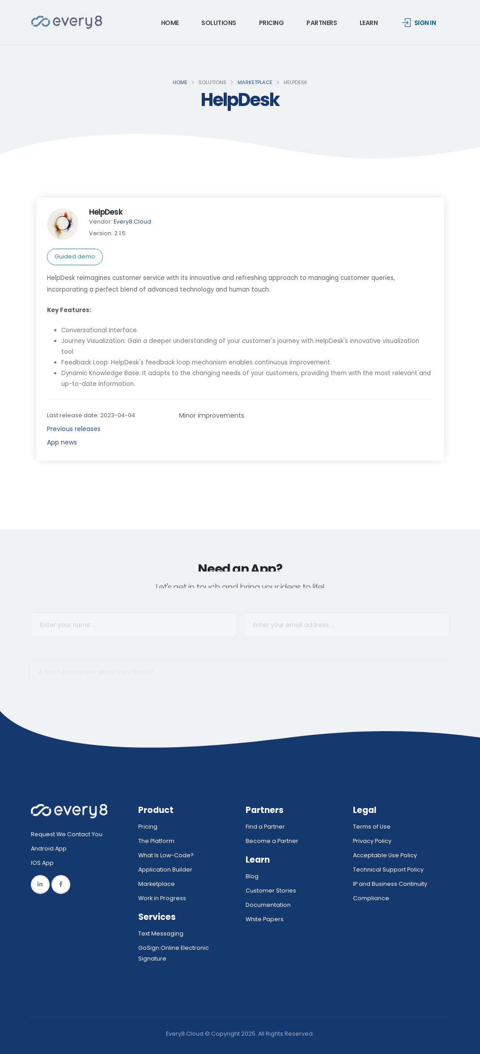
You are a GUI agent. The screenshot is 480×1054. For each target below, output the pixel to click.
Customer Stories (271, 890)
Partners (321, 22)
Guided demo (75, 256)
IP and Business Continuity (390, 884)
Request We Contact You (66, 834)
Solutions (218, 22)
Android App (49, 848)
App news (62, 442)
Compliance (371, 898)
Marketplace (255, 82)
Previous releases (74, 428)
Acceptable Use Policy (385, 855)
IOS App (44, 863)
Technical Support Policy (388, 869)
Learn (369, 22)
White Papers (265, 919)
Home (170, 22)
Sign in (419, 22)
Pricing (271, 22)
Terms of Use (372, 826)
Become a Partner (272, 841)
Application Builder (165, 869)
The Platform (156, 841)
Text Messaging (160, 933)
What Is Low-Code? (166, 855)
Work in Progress (162, 898)
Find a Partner (265, 826)
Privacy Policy (372, 841)
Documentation (268, 905)
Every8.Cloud (132, 221)
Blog (252, 876)
